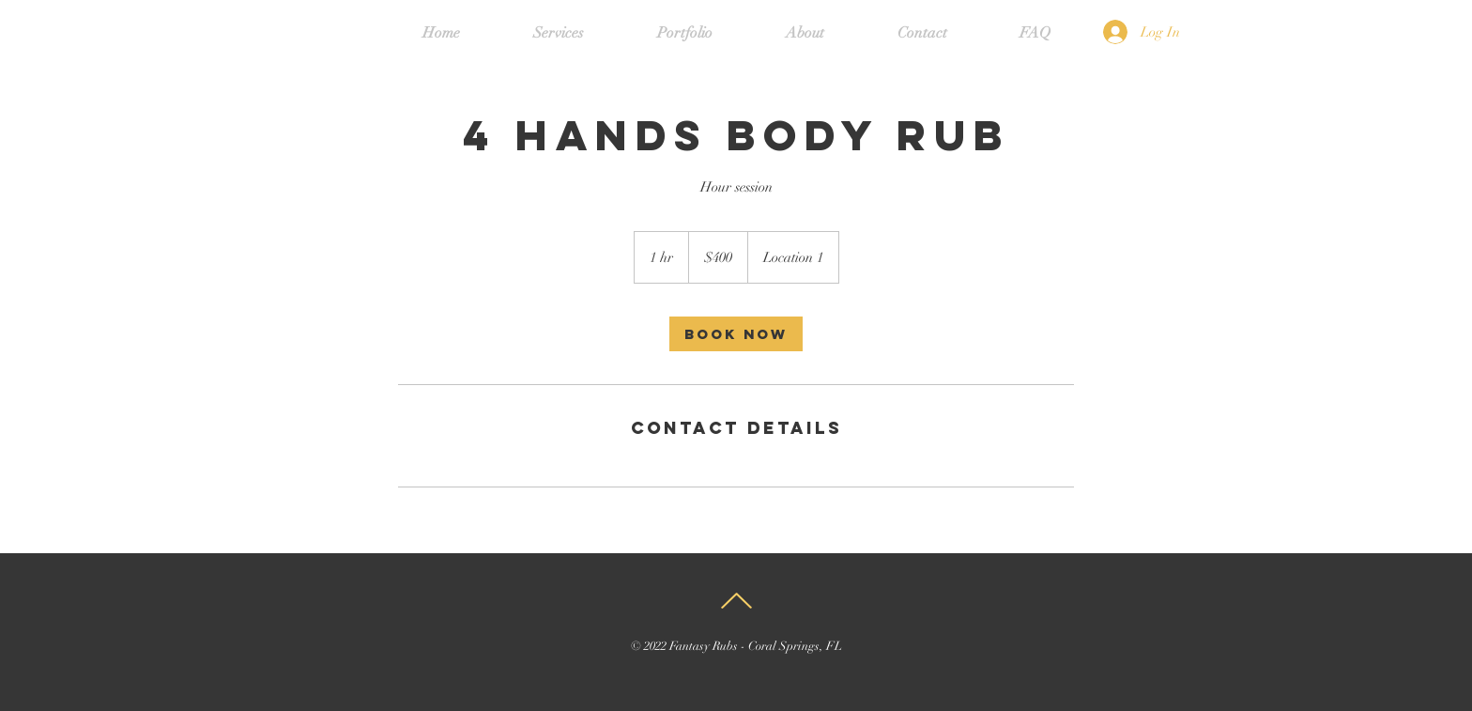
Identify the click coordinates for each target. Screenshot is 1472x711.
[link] (736, 334)
